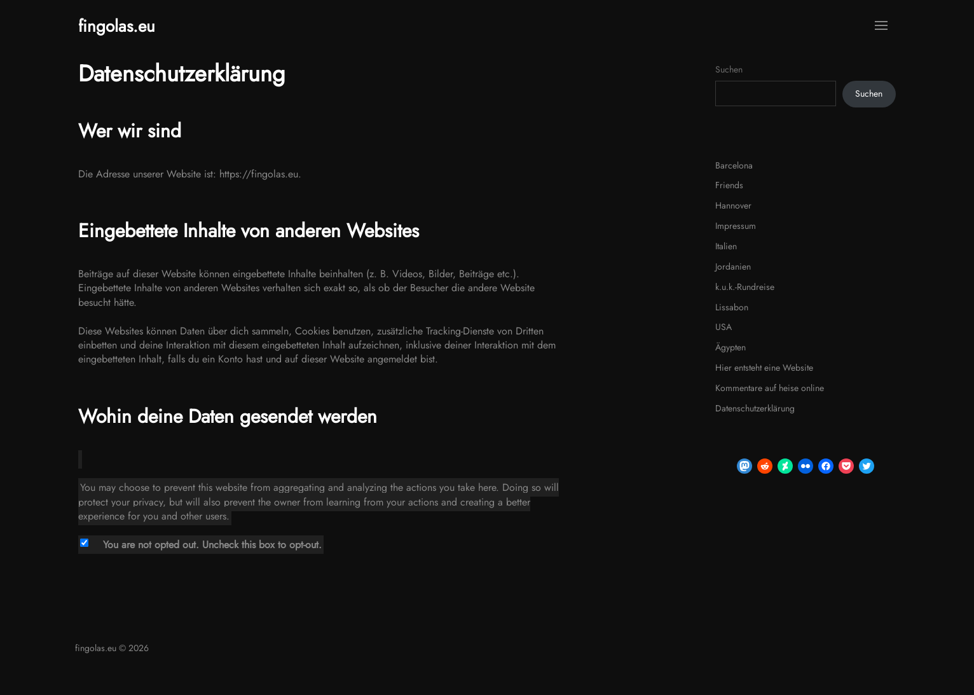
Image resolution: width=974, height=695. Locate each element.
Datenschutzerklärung (755, 408)
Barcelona (734, 165)
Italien (726, 246)
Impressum (735, 225)
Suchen (729, 70)
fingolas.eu (116, 26)
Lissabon (731, 307)
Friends (729, 185)
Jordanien (733, 266)
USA (723, 326)
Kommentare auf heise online (769, 388)
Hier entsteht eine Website (764, 367)
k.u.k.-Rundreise (744, 286)
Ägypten (730, 347)
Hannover (733, 205)
